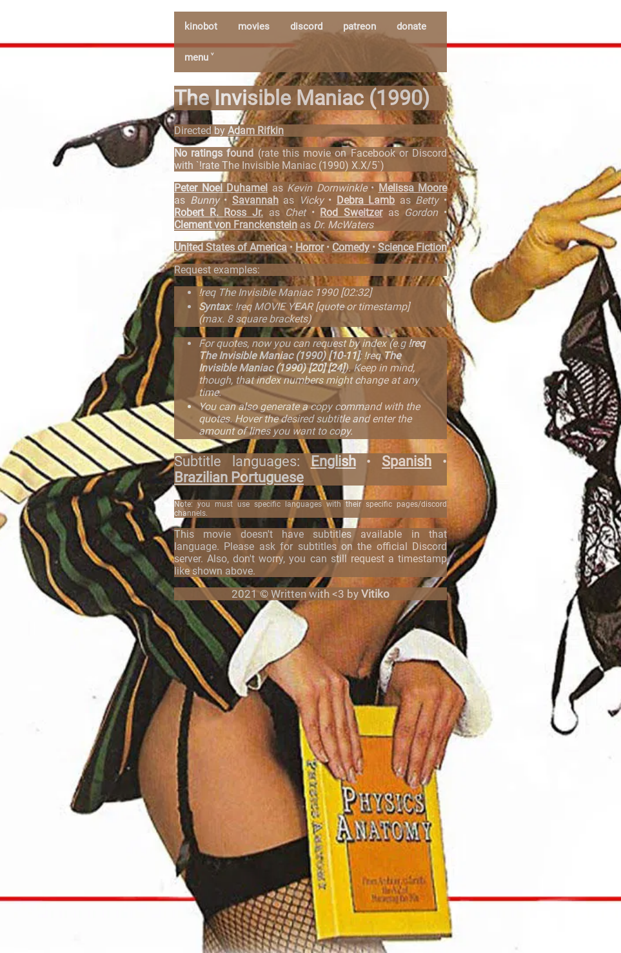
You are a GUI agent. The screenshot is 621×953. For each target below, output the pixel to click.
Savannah (255, 200)
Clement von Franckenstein (235, 225)
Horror (309, 247)
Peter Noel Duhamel (221, 188)
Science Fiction (412, 247)
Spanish (406, 461)
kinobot (200, 26)
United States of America (230, 247)
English (333, 461)
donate (411, 26)
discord (306, 26)
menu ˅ (198, 57)
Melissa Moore (413, 188)
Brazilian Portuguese (239, 477)
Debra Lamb (366, 200)
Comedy (351, 247)
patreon (359, 26)
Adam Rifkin (256, 130)
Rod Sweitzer (351, 212)
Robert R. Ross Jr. (218, 212)
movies (254, 26)
